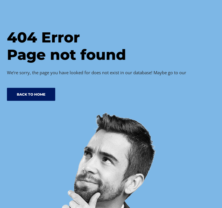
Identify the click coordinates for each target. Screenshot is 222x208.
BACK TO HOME (31, 94)
